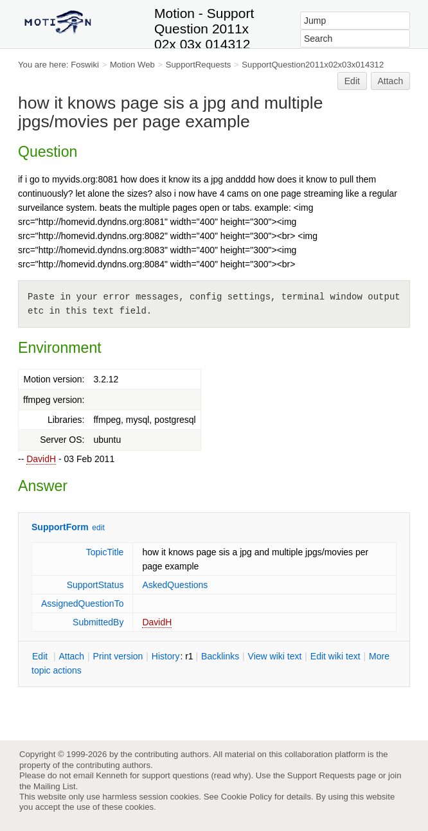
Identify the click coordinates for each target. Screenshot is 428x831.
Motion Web (132, 64)
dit (41, 656)
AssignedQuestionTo (82, 603)
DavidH (41, 459)
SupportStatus (95, 585)
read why (231, 775)
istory (166, 656)
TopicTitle (105, 552)
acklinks (220, 656)
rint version (118, 656)
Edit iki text (335, 656)
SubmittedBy (98, 622)
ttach (71, 656)
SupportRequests (198, 64)
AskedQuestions (175, 585)
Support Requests (321, 775)
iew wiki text (275, 656)
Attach (391, 81)
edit (98, 527)
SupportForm (60, 527)
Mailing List (54, 786)
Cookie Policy (246, 796)
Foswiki (85, 64)
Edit (352, 81)
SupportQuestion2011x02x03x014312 (313, 64)
